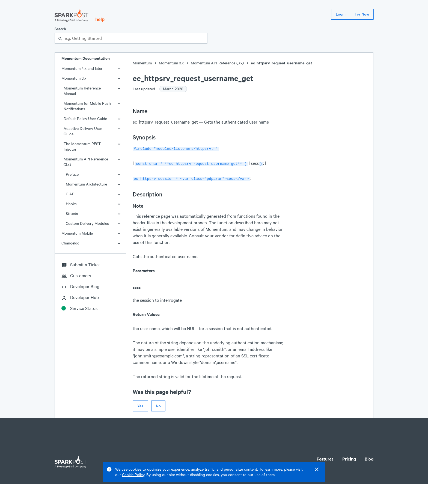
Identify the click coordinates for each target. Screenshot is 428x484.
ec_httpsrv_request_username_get (281, 62)
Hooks (71, 203)
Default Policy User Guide (85, 118)
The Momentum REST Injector (82, 146)
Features (325, 457)
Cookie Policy (133, 474)
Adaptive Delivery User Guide (83, 131)
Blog (369, 457)
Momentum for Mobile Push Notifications (87, 106)
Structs (72, 213)
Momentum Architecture (86, 184)
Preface (72, 174)
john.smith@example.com (158, 354)
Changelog (70, 243)
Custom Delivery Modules (87, 223)
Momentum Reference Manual (82, 90)
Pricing (349, 457)
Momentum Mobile (77, 233)
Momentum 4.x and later (81, 68)
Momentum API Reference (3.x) (86, 161)
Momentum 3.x (73, 78)
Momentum (142, 62)
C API (71, 193)
